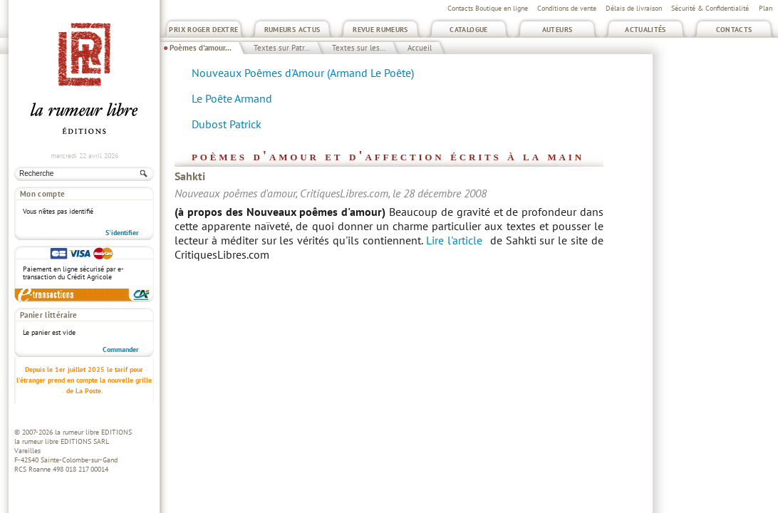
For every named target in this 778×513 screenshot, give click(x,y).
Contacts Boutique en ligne (487, 8)
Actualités (645, 29)
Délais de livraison (634, 8)
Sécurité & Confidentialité (710, 8)
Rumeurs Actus (292, 29)
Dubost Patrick (226, 124)
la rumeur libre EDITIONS (93, 432)
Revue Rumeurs (380, 29)
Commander (121, 349)
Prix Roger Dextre (203, 29)
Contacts (734, 29)
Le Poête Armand (232, 98)
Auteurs (557, 29)
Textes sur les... (358, 48)
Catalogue (468, 29)
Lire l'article (454, 240)
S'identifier (122, 232)
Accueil (420, 48)
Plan (765, 8)
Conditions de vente (566, 8)
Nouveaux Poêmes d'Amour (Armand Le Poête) (303, 73)
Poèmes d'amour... (201, 48)
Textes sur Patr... (282, 48)
